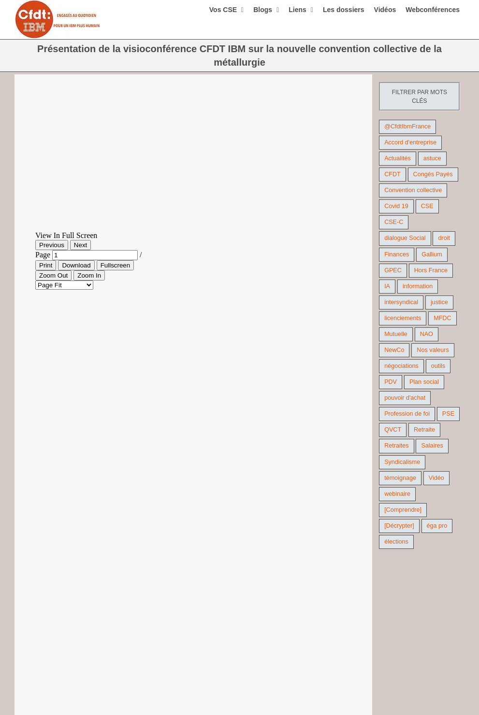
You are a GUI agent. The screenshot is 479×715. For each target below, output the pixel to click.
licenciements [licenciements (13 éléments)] (402, 318)
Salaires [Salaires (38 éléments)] (432, 445)
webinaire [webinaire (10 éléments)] (397, 494)
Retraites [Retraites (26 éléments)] (396, 445)
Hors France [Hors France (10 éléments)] (431, 270)
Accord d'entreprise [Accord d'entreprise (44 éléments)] (410, 142)
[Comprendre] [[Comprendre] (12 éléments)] (402, 509)
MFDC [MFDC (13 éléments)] (442, 318)
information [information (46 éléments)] (418, 286)
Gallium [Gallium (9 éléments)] (431, 254)
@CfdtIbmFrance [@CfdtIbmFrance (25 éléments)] (407, 126)
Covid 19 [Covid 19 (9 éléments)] (396, 206)
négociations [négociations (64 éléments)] (401, 366)
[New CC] (193, 158)
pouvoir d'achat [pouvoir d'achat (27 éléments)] (404, 397)
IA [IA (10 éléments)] (387, 286)
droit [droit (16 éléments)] (444, 238)
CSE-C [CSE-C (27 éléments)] (393, 222)
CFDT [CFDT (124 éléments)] (392, 174)
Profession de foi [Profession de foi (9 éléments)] (407, 413)
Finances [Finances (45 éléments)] (396, 254)
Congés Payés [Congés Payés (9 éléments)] (433, 174)
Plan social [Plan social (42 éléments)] (424, 382)
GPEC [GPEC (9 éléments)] (393, 270)
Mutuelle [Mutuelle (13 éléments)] (395, 334)
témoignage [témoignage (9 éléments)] (400, 478)
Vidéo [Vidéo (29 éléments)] (436, 478)
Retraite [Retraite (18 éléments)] (424, 429)
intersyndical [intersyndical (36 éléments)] (401, 302)
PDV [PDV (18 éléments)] (390, 382)
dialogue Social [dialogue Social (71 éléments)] (404, 238)
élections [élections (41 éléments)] (396, 541)
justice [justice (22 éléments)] (439, 302)
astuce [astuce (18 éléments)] (432, 158)
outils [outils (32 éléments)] (438, 366)
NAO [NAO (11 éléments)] (426, 334)
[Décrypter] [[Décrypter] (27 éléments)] (399, 525)
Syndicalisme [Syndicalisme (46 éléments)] (402, 462)
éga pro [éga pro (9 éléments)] (437, 525)
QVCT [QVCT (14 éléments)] (392, 429)
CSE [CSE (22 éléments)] (427, 206)
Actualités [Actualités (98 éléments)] (397, 158)
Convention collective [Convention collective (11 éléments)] (413, 190)
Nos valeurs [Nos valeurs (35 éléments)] (433, 350)
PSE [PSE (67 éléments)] (448, 413)
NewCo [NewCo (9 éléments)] (394, 350)
